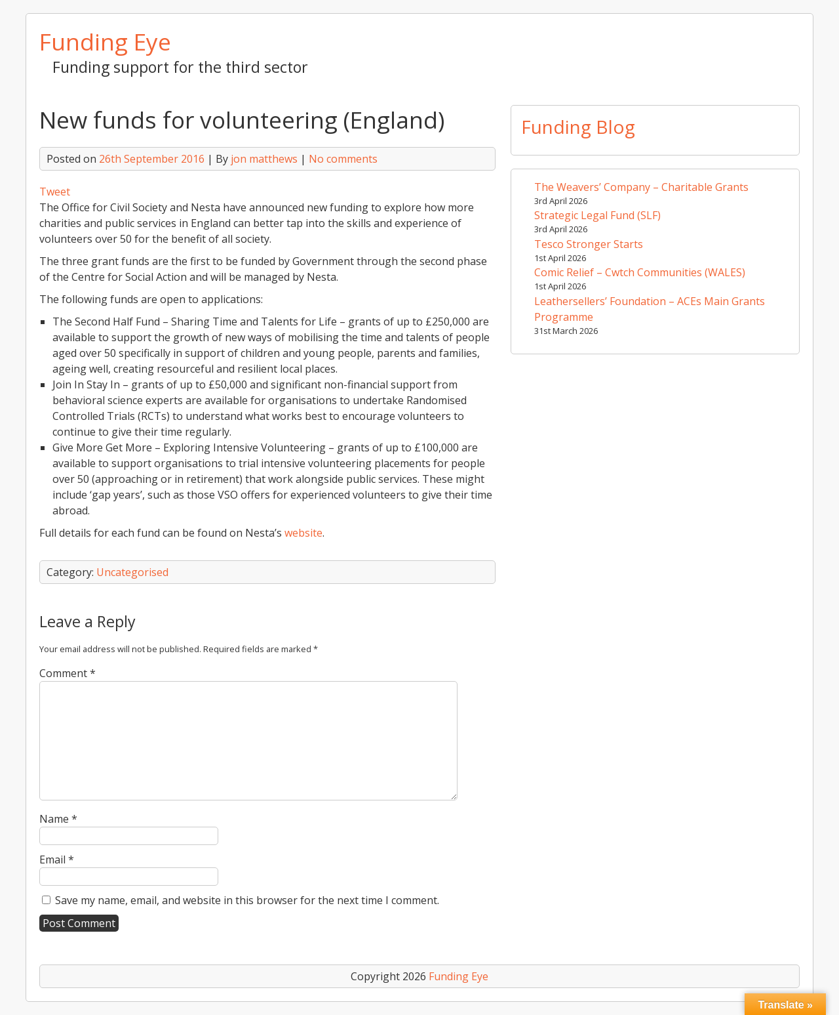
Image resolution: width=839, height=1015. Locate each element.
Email (56, 859)
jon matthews (264, 159)
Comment (67, 673)
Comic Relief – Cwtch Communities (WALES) (639, 272)
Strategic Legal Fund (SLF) (597, 215)
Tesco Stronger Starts (588, 244)
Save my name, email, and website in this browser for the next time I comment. (247, 900)
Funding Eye (105, 41)
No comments (343, 159)
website (303, 533)
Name (58, 819)
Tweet (54, 191)
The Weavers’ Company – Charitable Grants (641, 187)
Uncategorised (132, 572)
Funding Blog (578, 126)
